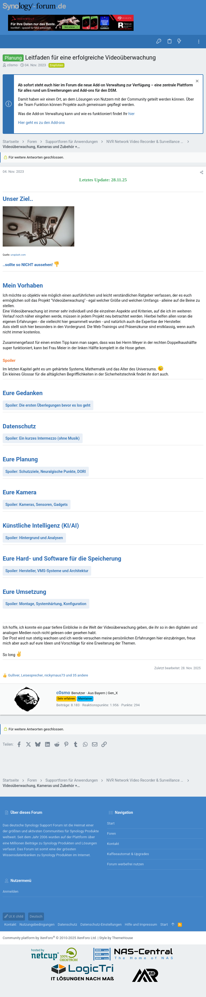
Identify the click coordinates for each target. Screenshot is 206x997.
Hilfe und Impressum (141, 924)
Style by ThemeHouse (116, 938)
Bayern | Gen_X (106, 693)
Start (111, 823)
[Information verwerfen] (196, 81)
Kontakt (113, 844)
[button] (8, 41)
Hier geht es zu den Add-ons (41, 122)
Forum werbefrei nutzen (125, 864)
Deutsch (36, 916)
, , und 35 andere (48, 675)
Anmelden (11, 891)
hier (131, 114)
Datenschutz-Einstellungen (101, 924)
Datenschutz (67, 924)
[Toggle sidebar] (198, 41)
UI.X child (13, 916)
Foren (111, 834)
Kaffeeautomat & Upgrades (128, 854)
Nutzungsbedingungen (37, 924)
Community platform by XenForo (50, 938)
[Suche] (189, 41)
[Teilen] (201, 172)
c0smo (12, 65)
